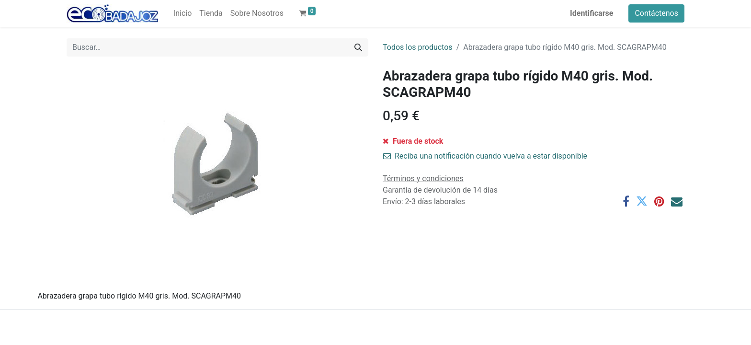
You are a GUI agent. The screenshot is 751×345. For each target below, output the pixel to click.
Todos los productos (418, 47)
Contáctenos (656, 13)
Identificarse (591, 13)
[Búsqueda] (358, 47)
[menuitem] (182, 13)
